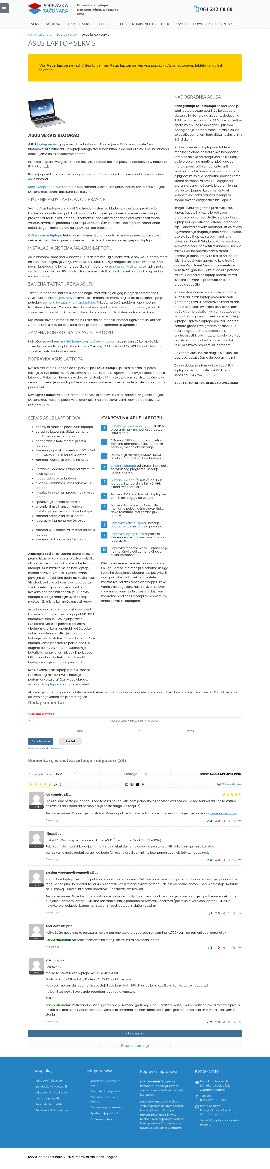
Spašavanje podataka (107, 1103)
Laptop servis (80, 24)
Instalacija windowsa (126, 426)
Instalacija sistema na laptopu (107, 1090)
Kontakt (226, 24)
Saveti (182, 24)
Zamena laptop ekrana (107, 1100)
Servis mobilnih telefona (52, 1098)
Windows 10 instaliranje (52, 1091)
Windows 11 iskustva (51, 1087)
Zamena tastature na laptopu (106, 1097)
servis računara (98, 174)
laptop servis (47, 144)
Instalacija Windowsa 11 (52, 1089)
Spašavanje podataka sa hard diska (55, 187)
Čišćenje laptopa (123, 466)
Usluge (105, 24)
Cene (122, 24)
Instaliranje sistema (127, 266)
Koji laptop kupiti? (50, 1094)
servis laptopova (48, 684)
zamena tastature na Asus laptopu (69, 302)
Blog (165, 24)
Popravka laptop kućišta (129, 534)
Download (203, 24)
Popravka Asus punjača (128, 523)
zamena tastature (223, 813)
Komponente (144, 24)
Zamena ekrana (122, 480)
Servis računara (47, 24)
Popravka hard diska (51, 1096)
